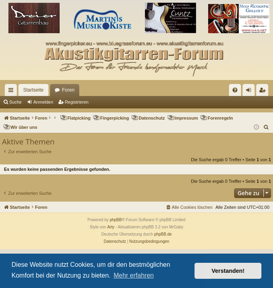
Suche (15, 102)
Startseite (33, 90)
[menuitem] (235, 90)
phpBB (116, 220)
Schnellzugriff (12, 91)
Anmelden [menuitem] (250, 91)
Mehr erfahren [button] (134, 275)
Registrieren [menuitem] (264, 91)
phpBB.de (163, 234)
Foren (68, 90)
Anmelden (43, 102)
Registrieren (76, 102)
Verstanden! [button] (228, 271)
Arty (110, 227)
